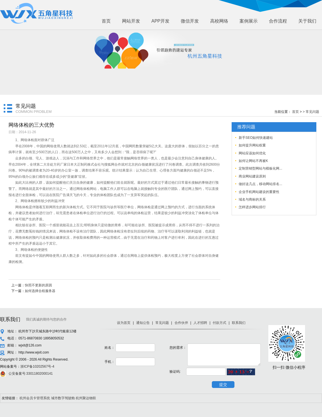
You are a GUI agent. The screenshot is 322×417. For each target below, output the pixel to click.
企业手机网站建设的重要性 (259, 192)
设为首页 (123, 323)
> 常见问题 (311, 112)
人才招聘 (200, 323)
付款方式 (219, 323)
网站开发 (131, 21)
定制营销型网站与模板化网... (260, 168)
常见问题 (162, 323)
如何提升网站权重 (252, 145)
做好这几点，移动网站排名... (260, 184)
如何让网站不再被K (253, 161)
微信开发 (190, 21)
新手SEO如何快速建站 (256, 138)
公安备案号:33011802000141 (30, 374)
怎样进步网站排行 (252, 207)
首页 (106, 21)
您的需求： (177, 348)
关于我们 (307, 21)
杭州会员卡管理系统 (34, 398)
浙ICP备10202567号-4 (37, 366)
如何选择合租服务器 (40, 291)
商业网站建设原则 (252, 176)
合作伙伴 (181, 323)
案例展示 (249, 21)
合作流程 (278, 21)
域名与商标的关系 (252, 199)
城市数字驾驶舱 (63, 398)
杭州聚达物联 (86, 398)
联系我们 (238, 323)
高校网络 (219, 21)
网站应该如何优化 (252, 153)
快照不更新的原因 (38, 285)
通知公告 (143, 323)
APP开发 (160, 21)
